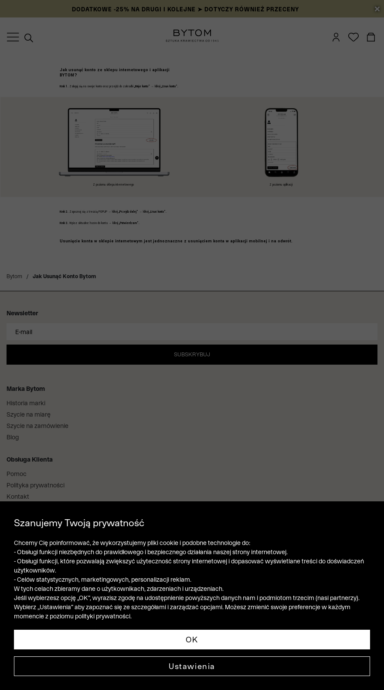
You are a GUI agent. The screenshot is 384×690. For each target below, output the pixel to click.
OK (192, 639)
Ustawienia (192, 666)
